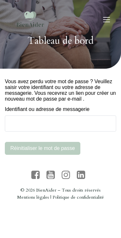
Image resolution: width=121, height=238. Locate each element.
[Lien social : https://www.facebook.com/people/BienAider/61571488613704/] (37, 175)
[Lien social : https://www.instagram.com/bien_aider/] (68, 175)
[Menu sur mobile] (106, 19)
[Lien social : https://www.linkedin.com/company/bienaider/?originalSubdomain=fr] (83, 175)
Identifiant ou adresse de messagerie (47, 109)
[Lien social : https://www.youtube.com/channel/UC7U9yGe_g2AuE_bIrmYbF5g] (53, 175)
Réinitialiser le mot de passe (42, 148)
